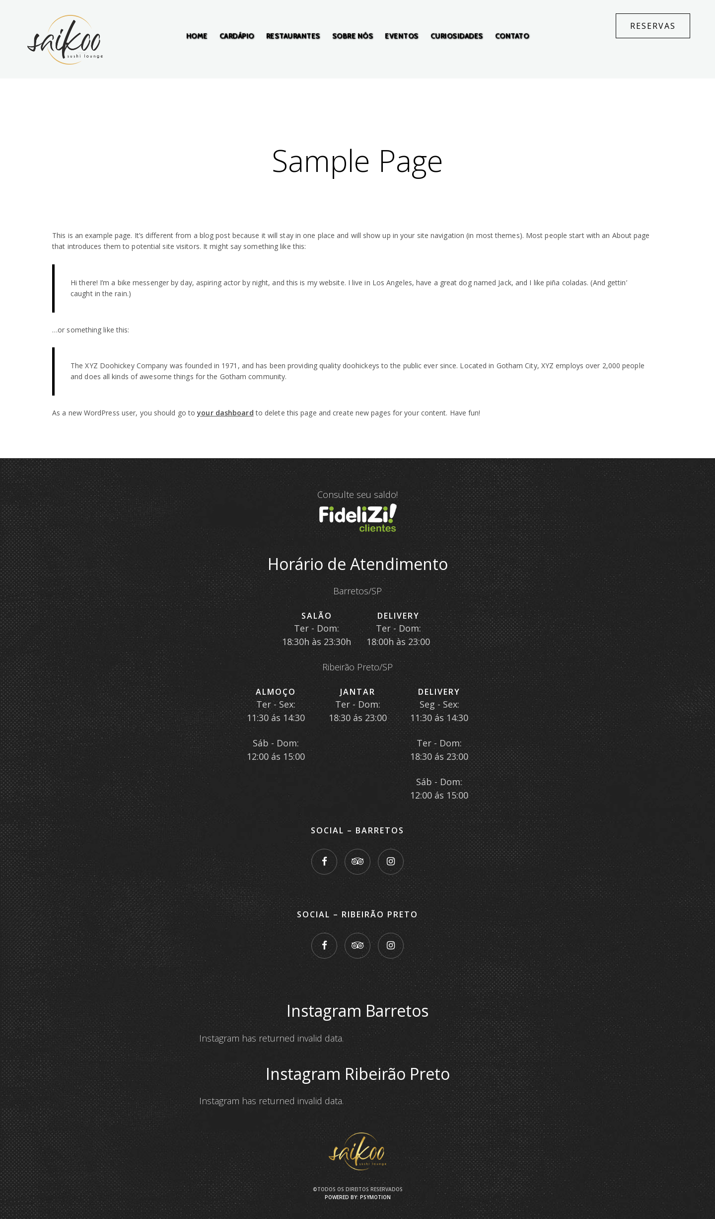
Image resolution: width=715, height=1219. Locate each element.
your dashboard (225, 412)
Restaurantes (293, 35)
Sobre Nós (352, 35)
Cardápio (236, 35)
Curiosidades (456, 35)
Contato (512, 35)
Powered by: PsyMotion (358, 1197)
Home (197, 35)
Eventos (402, 35)
